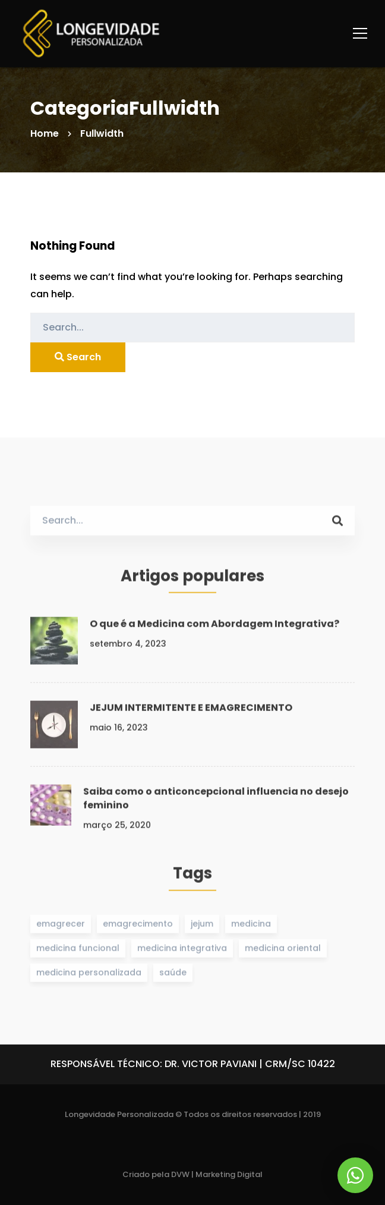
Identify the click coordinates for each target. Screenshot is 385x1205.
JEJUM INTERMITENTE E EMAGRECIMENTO (191, 711)
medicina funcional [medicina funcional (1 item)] (77, 951)
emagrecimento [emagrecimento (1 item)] (138, 926)
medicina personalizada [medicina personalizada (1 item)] (88, 975)
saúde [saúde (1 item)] (173, 975)
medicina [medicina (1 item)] (251, 926)
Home (44, 133)
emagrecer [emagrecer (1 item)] (60, 926)
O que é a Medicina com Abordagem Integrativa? (214, 627)
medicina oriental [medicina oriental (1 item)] (283, 951)
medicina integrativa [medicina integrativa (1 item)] (182, 951)
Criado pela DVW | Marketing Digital (192, 1174)
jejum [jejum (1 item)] (202, 926)
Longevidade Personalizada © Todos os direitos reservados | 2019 (193, 1114)
